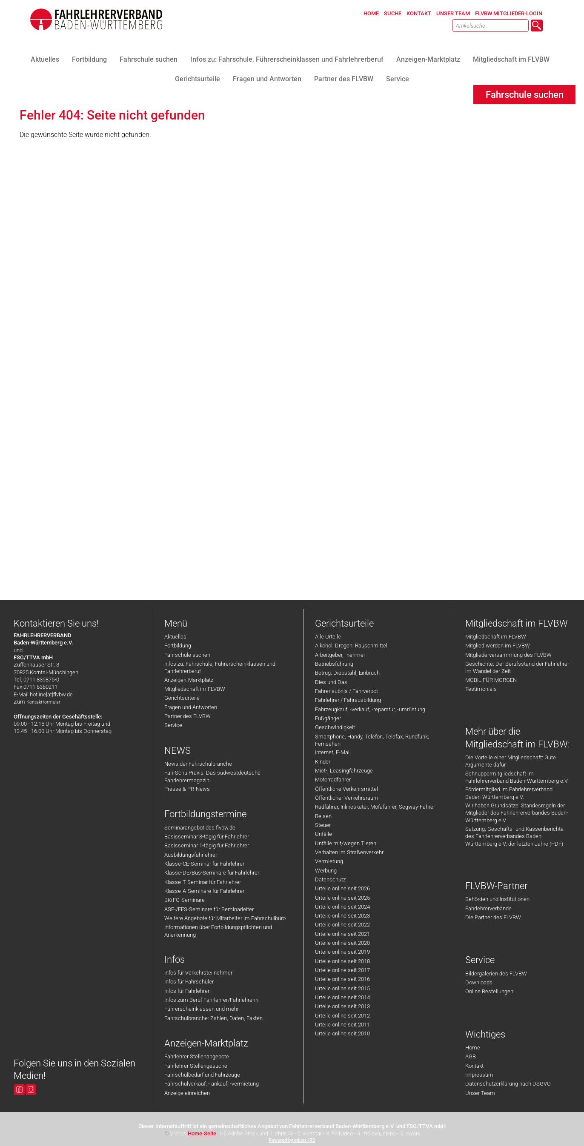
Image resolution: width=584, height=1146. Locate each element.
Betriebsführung (334, 664)
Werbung (326, 870)
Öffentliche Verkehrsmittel (346, 789)
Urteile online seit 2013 (342, 1006)
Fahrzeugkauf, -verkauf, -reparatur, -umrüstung (370, 709)
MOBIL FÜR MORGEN (491, 680)
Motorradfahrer (333, 779)
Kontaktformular (43, 702)
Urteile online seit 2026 (342, 888)
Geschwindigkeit (335, 727)
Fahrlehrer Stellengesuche (195, 1066)
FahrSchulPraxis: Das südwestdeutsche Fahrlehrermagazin (212, 776)
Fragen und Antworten (190, 707)
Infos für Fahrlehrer (186, 991)
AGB (470, 1056)
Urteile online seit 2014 (342, 997)
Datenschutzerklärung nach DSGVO (508, 1083)
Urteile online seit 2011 (342, 1024)
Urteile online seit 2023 (342, 915)
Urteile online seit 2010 (342, 1033)
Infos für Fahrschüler (189, 981)
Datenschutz (330, 879)
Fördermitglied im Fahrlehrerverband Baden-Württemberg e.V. (509, 793)
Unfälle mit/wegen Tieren (345, 843)
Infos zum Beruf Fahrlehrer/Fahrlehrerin (211, 1000)
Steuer (323, 825)
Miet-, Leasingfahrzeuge (344, 770)
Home (472, 1047)
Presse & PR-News (187, 789)
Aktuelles (175, 636)
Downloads (478, 982)
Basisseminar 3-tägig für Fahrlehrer (206, 836)
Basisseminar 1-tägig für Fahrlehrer (206, 845)
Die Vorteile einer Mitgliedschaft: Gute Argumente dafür (510, 761)
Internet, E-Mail (333, 752)
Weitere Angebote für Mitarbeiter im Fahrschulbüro (225, 918)
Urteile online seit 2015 (342, 988)
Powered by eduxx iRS (292, 1140)
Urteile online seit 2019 (342, 952)
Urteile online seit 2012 (342, 1015)
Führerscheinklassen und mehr (201, 1009)
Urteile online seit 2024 (342, 907)
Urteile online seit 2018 (342, 961)
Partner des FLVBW (187, 716)
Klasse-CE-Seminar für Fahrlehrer (204, 864)
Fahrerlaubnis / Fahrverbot (346, 691)
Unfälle (323, 834)
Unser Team (480, 1093)
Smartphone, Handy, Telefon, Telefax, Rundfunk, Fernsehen (372, 740)
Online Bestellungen (489, 991)
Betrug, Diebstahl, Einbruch (347, 673)
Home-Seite (202, 1133)
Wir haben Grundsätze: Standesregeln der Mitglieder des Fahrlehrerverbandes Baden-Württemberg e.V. (516, 813)
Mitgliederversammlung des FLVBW (508, 655)
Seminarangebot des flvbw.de (199, 827)
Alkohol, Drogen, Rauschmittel (351, 645)
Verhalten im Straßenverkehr (349, 852)
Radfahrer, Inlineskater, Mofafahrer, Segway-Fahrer (375, 807)
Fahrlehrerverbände (488, 908)
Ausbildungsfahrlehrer (190, 855)
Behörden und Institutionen (497, 899)
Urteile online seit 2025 (342, 898)
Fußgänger (328, 718)
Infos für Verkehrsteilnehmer (198, 972)
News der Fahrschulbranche (198, 764)
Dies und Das (331, 682)
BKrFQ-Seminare (184, 900)
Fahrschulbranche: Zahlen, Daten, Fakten (213, 1018)
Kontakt (474, 1066)
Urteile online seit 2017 (342, 970)
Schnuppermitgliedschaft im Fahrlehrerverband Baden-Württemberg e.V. (517, 777)
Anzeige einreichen (187, 1093)
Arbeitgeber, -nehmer (340, 655)
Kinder (322, 761)
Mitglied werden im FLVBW (497, 645)
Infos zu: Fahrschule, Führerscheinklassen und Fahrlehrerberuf (219, 667)
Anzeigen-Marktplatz (188, 680)
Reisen (323, 816)
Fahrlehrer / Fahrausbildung (348, 700)
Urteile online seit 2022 (342, 924)
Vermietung (329, 861)
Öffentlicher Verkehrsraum (346, 798)
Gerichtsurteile (182, 698)
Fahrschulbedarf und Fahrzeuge (202, 1075)
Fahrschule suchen (187, 655)
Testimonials (481, 689)
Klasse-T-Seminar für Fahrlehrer (202, 882)
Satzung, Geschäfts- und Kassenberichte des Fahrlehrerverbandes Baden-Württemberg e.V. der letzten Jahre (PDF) (514, 836)
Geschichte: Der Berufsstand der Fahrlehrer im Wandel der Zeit (517, 667)
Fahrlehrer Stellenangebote (196, 1056)
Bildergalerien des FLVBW (496, 973)
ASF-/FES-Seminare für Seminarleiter (209, 909)
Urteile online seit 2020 (342, 943)
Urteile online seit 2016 (342, 979)
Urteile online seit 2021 (342, 934)
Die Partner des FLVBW (493, 917)
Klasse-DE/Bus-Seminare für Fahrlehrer (211, 872)
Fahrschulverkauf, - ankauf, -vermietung (211, 1083)
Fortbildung (177, 645)
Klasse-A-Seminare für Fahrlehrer (204, 891)
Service (173, 725)
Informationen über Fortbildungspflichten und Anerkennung (218, 931)
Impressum (479, 1075)
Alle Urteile (328, 636)
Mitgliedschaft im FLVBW (194, 689)
